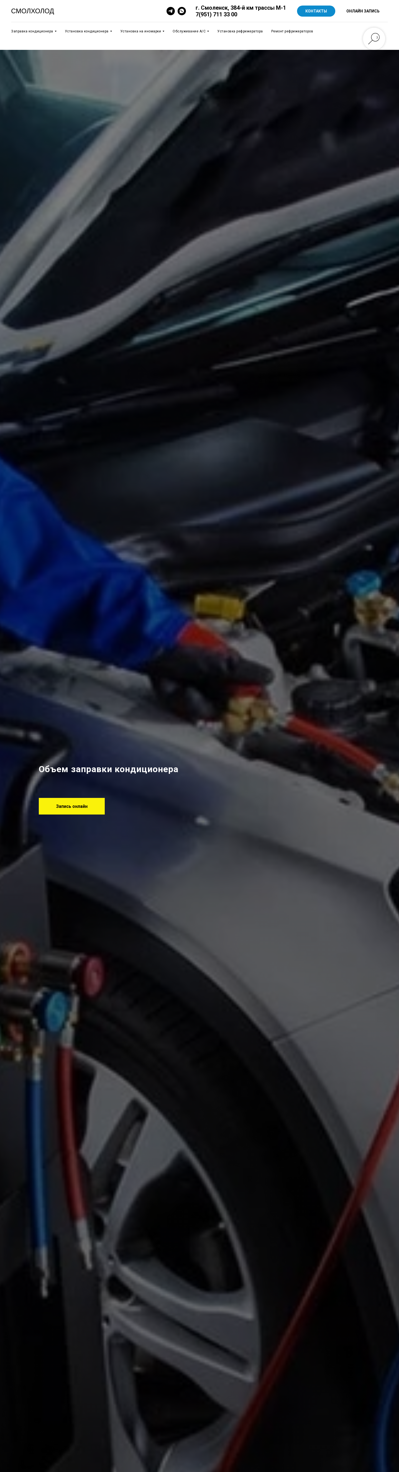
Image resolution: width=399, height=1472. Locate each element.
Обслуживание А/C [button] (189, 31)
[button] (72, 806)
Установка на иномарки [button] (140, 31)
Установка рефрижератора (240, 31)
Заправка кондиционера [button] (32, 31)
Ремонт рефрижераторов (292, 31)
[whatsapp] (182, 11)
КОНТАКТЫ (316, 11)
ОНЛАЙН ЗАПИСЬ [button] (363, 11)
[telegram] (171, 11)
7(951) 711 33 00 (216, 14)
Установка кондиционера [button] (87, 31)
